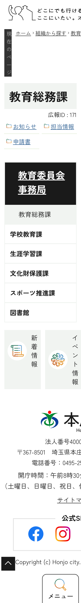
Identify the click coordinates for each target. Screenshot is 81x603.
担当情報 (62, 126)
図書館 (19, 312)
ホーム (23, 33)
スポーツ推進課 (32, 292)
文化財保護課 (29, 273)
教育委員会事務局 (41, 182)
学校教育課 (26, 234)
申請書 (22, 141)
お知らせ (25, 126)
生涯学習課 (26, 253)
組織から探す (51, 33)
